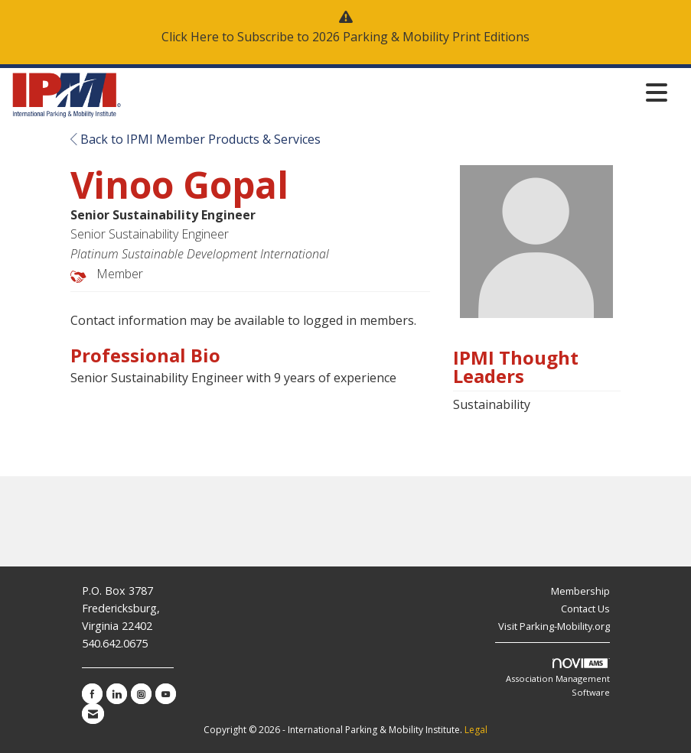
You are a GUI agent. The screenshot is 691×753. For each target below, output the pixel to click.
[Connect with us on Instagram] (141, 693)
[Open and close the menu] (398, 92)
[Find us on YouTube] (165, 693)
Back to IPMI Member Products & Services (195, 139)
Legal (475, 729)
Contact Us (585, 608)
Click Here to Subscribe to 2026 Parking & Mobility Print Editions (345, 36)
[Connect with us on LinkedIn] (116, 693)
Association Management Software (558, 678)
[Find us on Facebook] (92, 693)
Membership (580, 591)
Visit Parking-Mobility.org (554, 626)
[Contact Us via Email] (93, 713)
